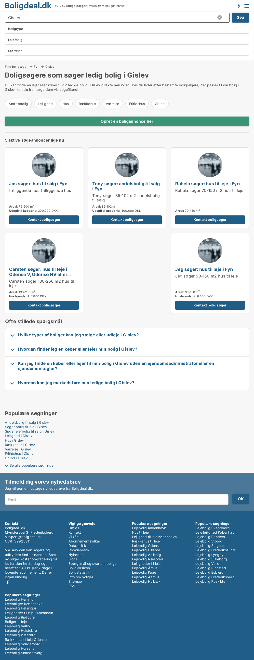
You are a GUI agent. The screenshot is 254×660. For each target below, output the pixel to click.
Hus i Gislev (14, 440)
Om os (73, 528)
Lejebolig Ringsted (210, 568)
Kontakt (74, 532)
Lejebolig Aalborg (146, 555)
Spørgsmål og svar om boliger (93, 563)
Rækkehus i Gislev (20, 445)
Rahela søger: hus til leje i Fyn (207, 183)
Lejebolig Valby (17, 626)
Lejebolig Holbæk (146, 581)
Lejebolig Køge (144, 572)
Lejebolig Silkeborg (211, 559)
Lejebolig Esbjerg (209, 572)
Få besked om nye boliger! (238, 5)
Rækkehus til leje (146, 541)
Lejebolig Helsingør (20, 608)
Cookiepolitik (79, 550)
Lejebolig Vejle (207, 563)
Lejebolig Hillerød (146, 550)
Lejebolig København (149, 528)
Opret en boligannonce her (127, 121)
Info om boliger (80, 577)
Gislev (49, 66)
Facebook (7, 582)
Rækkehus (87, 104)
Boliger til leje (16, 622)
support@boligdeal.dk (23, 537)
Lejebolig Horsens (19, 648)
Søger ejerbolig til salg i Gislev (29, 431)
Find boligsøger (16, 66)
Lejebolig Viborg (208, 541)
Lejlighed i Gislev (19, 436)
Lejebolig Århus (145, 568)
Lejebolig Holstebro (21, 630)
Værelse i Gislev (18, 449)
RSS (71, 586)
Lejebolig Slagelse (210, 545)
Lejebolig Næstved (147, 559)
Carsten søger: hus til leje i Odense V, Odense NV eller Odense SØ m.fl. (38, 274)
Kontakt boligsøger (44, 219)
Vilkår (73, 537)
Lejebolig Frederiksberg (215, 577)
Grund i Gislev (16, 458)
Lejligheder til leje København (29, 613)
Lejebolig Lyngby (209, 555)
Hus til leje (140, 532)
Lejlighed (45, 104)
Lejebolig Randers (210, 537)
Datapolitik (77, 545)
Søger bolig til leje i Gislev (26, 427)
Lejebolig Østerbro (20, 635)
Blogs (73, 559)
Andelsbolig (18, 104)
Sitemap (75, 581)
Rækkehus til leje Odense (26, 639)
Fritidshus (137, 104)
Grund (160, 104)
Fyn (36, 66)
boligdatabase (115, 6)
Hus (66, 104)
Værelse (112, 104)
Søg (240, 17)
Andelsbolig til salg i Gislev (27, 422)
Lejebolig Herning (19, 599)
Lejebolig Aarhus (146, 577)
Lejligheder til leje (146, 563)
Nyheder (75, 555)
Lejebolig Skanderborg (23, 653)
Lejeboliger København (23, 604)
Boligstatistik (79, 572)
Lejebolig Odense (146, 545)
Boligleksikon (79, 568)
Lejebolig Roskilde (210, 581)
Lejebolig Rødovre (20, 617)
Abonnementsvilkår (84, 541)
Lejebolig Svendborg (212, 528)
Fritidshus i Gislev (19, 453)
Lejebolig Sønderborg (22, 644)
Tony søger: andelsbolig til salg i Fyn (126, 186)
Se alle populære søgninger (32, 465)
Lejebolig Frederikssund (215, 550)
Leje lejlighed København (215, 532)
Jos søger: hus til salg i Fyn (38, 183)
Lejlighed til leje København (154, 537)
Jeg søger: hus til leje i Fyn (204, 269)
